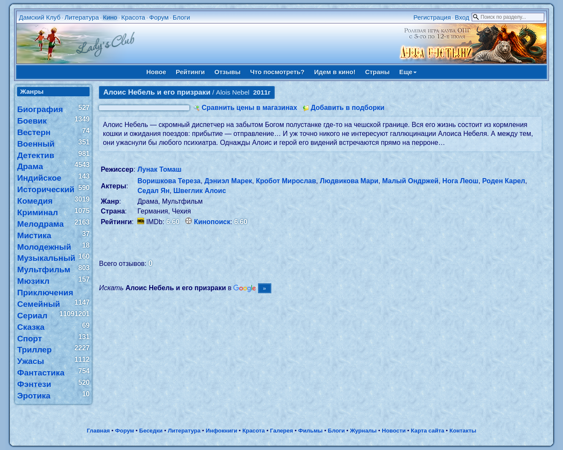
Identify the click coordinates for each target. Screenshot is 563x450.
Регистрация (432, 17)
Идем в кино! (334, 71)
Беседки (151, 430)
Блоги (181, 17)
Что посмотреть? (277, 71)
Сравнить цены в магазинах (249, 107)
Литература (81, 17)
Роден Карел (503, 181)
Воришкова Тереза (168, 181)
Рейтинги (190, 71)
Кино (110, 17)
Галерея (281, 430)
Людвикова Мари (349, 181)
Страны (377, 71)
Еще (408, 71)
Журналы (363, 430)
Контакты (463, 430)
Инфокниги (221, 430)
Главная (98, 430)
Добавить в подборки (347, 107)
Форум (159, 17)
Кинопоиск (212, 221)
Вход (462, 17)
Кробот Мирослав (286, 181)
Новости (394, 430)
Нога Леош (460, 181)
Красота (133, 17)
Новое (156, 71)
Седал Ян (153, 190)
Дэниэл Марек (228, 181)
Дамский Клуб (40, 17)
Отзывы (228, 71)
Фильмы (310, 430)
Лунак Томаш (159, 169)
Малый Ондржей (410, 181)
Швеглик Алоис (199, 190)
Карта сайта (427, 430)
